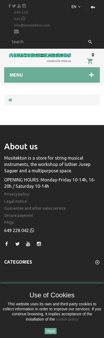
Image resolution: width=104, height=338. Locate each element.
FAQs (9, 222)
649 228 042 (21, 15)
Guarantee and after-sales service (35, 208)
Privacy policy (16, 194)
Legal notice (15, 201)
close (50, 331)
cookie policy (67, 319)
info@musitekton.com (32, 28)
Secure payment (18, 216)
